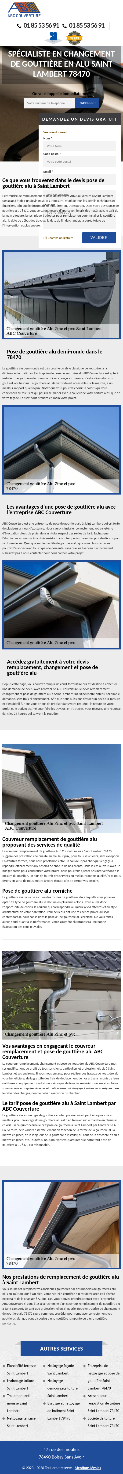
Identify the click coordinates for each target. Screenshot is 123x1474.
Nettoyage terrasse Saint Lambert (21, 1422)
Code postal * (52, 154)
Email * (48, 172)
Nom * (47, 138)
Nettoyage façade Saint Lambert (60, 1369)
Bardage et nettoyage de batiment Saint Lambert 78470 (63, 1410)
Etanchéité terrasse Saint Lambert (21, 1369)
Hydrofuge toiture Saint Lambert (20, 1384)
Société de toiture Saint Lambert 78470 (103, 1422)
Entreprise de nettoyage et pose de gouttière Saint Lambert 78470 (103, 1376)
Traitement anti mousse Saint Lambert (18, 1403)
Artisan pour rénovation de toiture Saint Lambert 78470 (104, 1403)
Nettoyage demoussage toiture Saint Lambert (62, 1388)
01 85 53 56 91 (38, 25)
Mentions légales (88, 1468)
